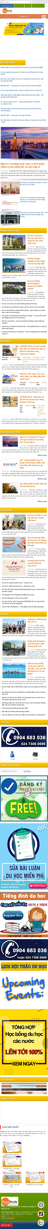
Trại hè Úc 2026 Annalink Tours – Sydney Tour (17, 583)
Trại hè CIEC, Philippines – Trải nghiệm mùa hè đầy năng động (23, 606)
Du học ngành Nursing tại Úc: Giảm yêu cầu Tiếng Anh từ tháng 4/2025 (22, 73)
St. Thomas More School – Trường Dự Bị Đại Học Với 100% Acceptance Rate (20, 103)
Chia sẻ (28, 6)
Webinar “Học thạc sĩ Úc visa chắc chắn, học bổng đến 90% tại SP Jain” (32, 376)
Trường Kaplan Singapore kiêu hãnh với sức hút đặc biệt (36, 261)
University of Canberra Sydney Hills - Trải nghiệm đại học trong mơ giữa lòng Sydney (33, 214)
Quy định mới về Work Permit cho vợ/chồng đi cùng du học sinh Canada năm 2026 (22, 80)
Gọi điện (6, 1225)
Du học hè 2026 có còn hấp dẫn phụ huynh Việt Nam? (37, 517)
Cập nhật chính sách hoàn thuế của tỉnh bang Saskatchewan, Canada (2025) (21, 109)
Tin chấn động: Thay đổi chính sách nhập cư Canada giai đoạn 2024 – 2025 (23, 121)
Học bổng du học (10, 432)
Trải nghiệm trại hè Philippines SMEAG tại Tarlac (18, 595)
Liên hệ (35, 6)
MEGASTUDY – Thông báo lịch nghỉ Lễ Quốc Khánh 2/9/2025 (21, 85)
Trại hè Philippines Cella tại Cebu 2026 (14, 598)
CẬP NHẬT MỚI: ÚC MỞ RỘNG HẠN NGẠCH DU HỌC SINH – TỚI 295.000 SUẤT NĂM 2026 (22, 96)
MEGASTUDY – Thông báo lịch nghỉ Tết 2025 (16, 115)
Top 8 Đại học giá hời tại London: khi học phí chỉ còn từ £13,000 (23, 307)
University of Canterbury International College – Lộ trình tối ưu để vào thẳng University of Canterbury (32, 199)
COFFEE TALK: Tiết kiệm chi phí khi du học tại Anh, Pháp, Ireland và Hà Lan (32, 399)
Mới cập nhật (7, 62)
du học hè (5, 510)
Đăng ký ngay (42, 455)
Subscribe (27, 771)
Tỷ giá (13, 755)
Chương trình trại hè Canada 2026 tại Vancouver (36, 563)
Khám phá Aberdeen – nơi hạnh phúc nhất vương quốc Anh (36, 643)
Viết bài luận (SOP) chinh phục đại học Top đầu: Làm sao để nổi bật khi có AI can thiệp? (36, 669)
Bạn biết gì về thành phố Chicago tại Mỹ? (15, 711)
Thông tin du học (10, 230)
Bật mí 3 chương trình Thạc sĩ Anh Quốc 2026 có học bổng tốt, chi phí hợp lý (32, 439)
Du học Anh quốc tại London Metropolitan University (19, 303)
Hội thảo (19, 6)
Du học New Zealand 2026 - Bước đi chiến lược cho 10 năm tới (21, 90)
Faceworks (11, 1218)
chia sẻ (4, 614)
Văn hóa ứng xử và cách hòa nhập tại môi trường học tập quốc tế (23, 715)
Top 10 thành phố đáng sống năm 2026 (15, 708)
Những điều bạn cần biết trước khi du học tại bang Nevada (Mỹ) (22, 67)
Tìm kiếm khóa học (7, 6)
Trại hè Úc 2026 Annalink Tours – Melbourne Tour (18, 586)
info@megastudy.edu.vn (13, 1216)
